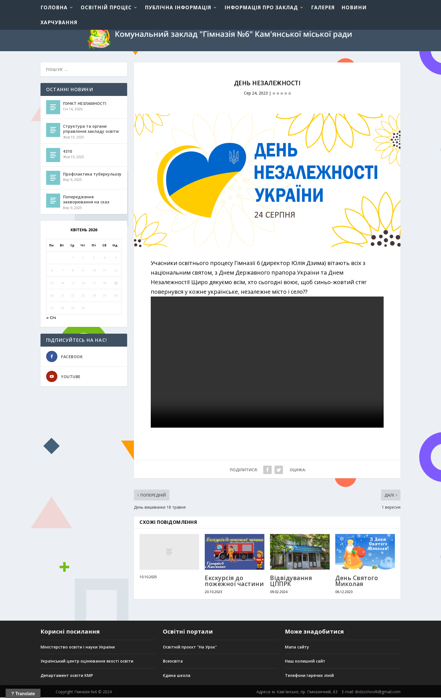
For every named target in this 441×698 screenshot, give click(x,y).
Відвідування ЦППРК (291, 581)
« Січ (51, 318)
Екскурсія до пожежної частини (234, 581)
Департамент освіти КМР (66, 676)
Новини (354, 7)
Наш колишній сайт (305, 661)
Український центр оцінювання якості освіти (86, 661)
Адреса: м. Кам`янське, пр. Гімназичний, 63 (297, 692)
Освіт (168, 647)
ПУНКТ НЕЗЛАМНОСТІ (84, 104)
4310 (67, 151)
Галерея (323, 7)
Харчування (58, 22)
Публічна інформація (178, 7)
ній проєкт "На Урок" (195, 647)
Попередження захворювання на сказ (86, 200)
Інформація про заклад (261, 7)
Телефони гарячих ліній (309, 676)
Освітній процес (106, 7)
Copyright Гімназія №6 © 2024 (84, 692)
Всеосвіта (173, 661)
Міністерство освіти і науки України (77, 647)
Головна (54, 7)
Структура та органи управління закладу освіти (91, 129)
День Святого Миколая (356, 581)
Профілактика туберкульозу (92, 174)
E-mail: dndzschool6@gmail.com (371, 692)
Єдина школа (176, 676)
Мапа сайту (297, 647)
